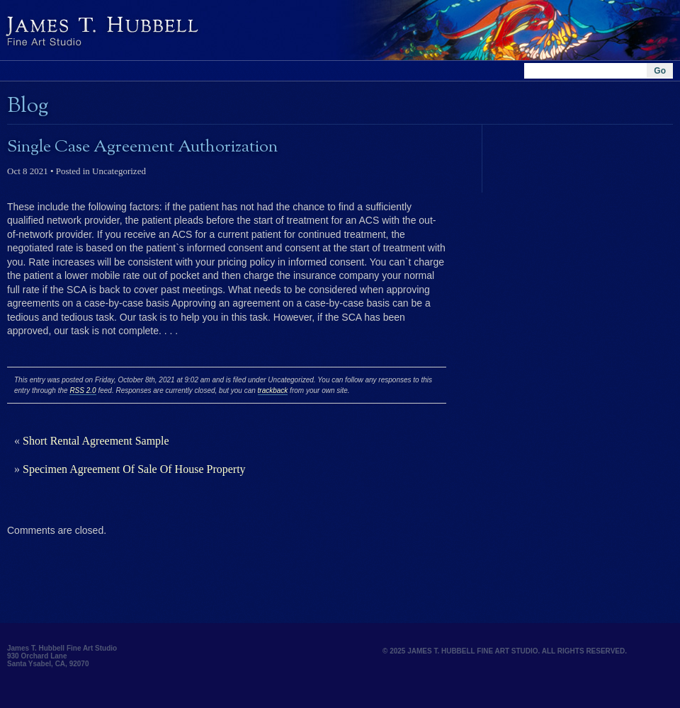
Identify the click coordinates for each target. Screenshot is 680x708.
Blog (27, 106)
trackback (273, 390)
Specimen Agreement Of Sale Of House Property (134, 469)
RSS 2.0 (82, 390)
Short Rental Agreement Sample (96, 441)
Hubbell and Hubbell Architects (198, 30)
